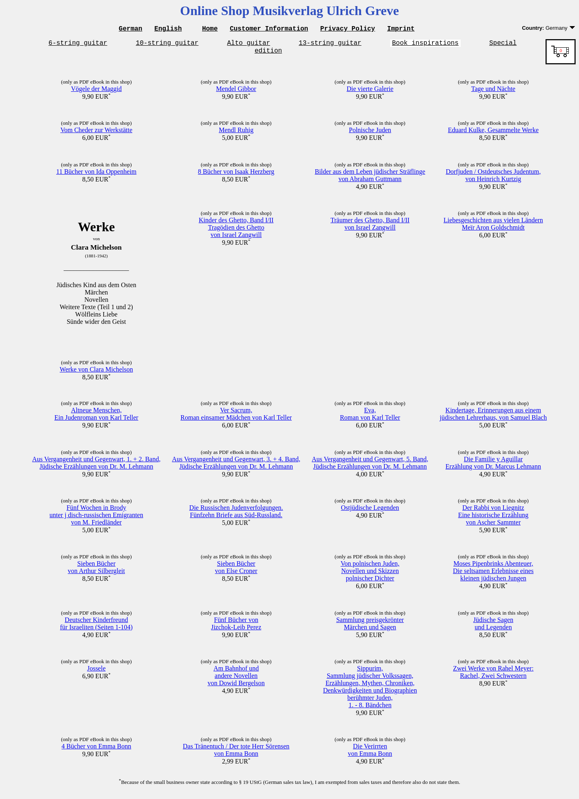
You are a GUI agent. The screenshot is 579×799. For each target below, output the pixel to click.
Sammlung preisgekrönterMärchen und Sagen (370, 627)
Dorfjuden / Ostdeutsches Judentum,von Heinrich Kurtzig (493, 179)
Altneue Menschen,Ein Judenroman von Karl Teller (96, 417)
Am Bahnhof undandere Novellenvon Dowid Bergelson (236, 679)
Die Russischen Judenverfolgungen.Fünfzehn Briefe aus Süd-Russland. (236, 515)
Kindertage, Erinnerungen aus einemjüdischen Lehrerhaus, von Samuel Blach (493, 417)
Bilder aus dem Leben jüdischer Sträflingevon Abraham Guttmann (370, 179)
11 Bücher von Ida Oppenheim (96, 175)
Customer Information (269, 29)
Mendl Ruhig (236, 133)
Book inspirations (425, 44)
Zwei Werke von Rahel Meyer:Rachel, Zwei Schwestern (493, 675)
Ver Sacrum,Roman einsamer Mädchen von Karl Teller (236, 417)
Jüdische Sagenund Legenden (493, 627)
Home (209, 29)
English (168, 29)
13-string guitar (330, 44)
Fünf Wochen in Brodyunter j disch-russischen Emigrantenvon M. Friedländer (96, 518)
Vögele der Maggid (96, 92)
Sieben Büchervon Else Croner (236, 571)
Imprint (401, 29)
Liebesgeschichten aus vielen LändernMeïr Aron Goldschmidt (493, 227)
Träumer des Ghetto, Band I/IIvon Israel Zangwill (370, 227)
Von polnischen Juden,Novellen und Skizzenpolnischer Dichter (370, 574)
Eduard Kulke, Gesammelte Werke (493, 133)
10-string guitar (167, 44)
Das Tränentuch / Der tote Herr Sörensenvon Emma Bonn (236, 753)
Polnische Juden (370, 133)
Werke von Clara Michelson (96, 373)
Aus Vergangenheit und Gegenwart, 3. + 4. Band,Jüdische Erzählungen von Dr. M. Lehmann (236, 466)
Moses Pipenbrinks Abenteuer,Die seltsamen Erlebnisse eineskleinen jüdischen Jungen (493, 574)
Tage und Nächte (493, 92)
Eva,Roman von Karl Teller (370, 417)
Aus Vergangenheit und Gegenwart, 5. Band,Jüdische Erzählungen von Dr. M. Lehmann (370, 466)
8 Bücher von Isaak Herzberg (236, 175)
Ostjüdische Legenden (370, 511)
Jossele (96, 671)
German (130, 29)
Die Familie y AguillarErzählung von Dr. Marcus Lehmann (493, 466)
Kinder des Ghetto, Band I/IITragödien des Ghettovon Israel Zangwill (236, 231)
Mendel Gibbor (236, 92)
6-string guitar (78, 44)
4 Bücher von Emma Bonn (96, 749)
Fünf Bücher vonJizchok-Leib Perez (236, 627)
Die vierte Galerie (369, 92)
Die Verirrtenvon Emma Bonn (370, 753)
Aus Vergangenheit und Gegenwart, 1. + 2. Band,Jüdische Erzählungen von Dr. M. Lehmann (96, 466)
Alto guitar (249, 44)
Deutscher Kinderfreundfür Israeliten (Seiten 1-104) (96, 627)
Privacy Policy (347, 29)
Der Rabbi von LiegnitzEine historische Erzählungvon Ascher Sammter (493, 518)
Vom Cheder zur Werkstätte (96, 133)
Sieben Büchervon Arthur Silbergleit (96, 571)
